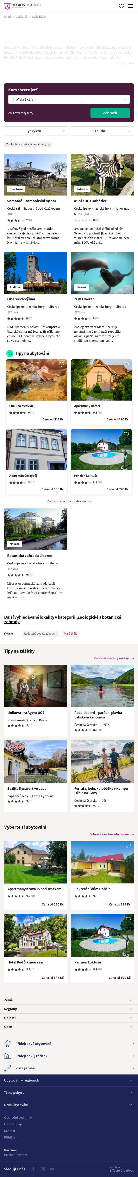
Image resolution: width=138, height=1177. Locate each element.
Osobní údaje (13, 1124)
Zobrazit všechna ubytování (66, 501)
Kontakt (9, 1131)
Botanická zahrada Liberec (29, 556)
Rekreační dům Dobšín (92, 889)
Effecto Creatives (122, 1169)
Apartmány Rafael (87, 406)
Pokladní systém (15, 1155)
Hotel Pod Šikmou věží (25, 962)
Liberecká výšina (21, 299)
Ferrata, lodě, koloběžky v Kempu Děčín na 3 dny (101, 790)
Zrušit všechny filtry (20, 113)
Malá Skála (39, 16)
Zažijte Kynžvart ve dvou (26, 788)
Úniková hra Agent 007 (25, 713)
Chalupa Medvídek (22, 406)
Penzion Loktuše (86, 476)
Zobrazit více (125, 63)
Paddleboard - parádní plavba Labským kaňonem (98, 715)
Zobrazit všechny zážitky (111, 658)
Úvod (7, 16)
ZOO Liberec (84, 299)
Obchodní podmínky (18, 1117)
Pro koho (99, 131)
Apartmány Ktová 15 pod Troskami (35, 889)
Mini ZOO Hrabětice (90, 201)
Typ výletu (33, 131)
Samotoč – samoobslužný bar (31, 201)
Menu (130, 5)
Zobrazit (110, 113)
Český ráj (21, 16)
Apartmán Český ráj (23, 476)
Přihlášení (11, 1137)
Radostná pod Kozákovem (40, 633)
